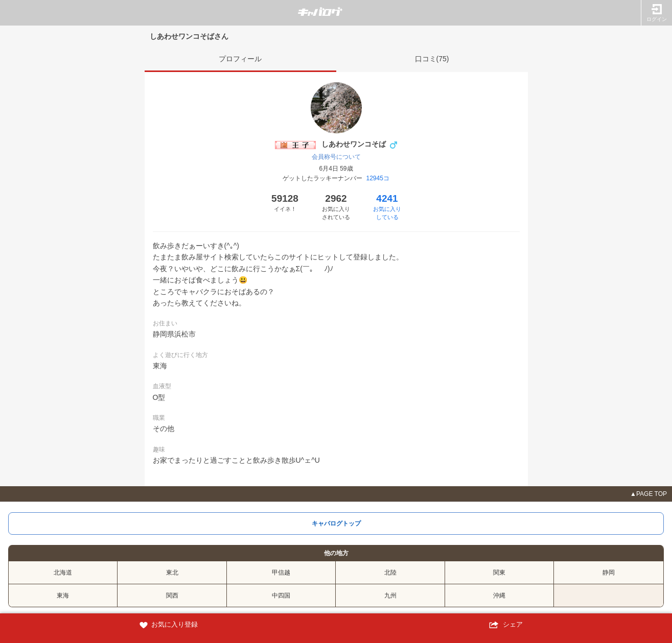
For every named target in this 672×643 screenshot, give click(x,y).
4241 (387, 207)
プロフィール (240, 59)
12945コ (377, 178)
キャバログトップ (336, 523)
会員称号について (336, 156)
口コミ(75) (432, 59)
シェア (504, 625)
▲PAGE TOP (648, 493)
